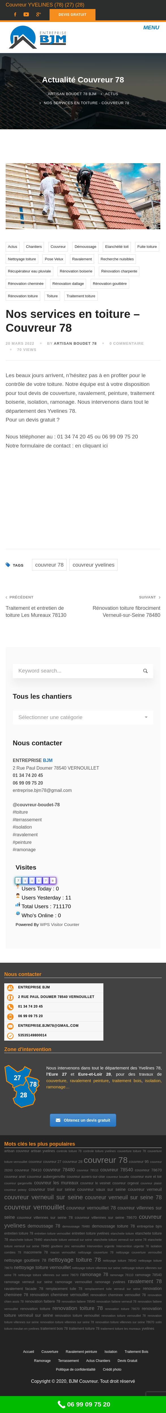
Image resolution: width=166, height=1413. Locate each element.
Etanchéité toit (116, 246)
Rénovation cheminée (26, 283)
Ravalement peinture (81, 1352)
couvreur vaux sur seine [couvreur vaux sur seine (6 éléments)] (101, 1189)
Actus (111, 94)
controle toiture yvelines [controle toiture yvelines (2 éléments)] (99, 1151)
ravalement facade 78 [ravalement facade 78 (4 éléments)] (23, 1289)
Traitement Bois (136, 1352)
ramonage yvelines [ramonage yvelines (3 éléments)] (110, 1282)
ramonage (56, 1086)
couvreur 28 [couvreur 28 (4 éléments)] (72, 1161)
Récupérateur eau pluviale (29, 271)
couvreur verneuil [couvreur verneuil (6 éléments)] (145, 1189)
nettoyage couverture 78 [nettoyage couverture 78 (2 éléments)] (95, 1252)
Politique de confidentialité (75, 1369)
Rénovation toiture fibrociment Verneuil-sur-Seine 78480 (124, 606)
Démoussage (85, 246)
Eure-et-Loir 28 (94, 1074)
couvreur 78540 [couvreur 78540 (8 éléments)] (116, 1169)
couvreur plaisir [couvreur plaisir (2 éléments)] (151, 1183)
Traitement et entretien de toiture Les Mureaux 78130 (41, 606)
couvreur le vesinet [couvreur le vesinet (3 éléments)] (95, 1183)
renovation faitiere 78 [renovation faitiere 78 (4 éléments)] (42, 1301)
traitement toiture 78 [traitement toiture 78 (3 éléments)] (84, 1329)
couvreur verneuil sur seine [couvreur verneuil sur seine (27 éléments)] (43, 1197)
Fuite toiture (147, 246)
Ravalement (82, 259)
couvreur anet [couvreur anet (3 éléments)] (14, 1177)
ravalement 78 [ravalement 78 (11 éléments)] (145, 1281)
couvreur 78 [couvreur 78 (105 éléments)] (105, 1160)
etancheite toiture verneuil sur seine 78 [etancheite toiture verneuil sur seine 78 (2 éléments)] (119, 1239)
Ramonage (42, 1361)
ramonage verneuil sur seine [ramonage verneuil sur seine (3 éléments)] (28, 1282)
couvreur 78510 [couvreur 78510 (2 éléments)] (87, 1170)
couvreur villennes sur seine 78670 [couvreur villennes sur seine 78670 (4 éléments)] (106, 1217)
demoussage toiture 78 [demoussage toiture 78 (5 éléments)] (113, 1226)
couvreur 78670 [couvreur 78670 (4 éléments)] (148, 1170)
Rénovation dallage (68, 283)
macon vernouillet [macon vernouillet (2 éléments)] (62, 1252)
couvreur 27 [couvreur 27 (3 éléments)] (52, 1162)
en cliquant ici (91, 446)
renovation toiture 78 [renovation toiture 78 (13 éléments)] (77, 1308)
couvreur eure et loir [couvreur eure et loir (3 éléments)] (146, 1177)
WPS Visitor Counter (59, 924)
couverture (56, 1080)
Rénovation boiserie (76, 271)
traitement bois (126, 1080)
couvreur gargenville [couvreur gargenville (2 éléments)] (18, 1183)
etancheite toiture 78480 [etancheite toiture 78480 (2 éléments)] (25, 1239)
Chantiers (34, 246)
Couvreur (58, 246)
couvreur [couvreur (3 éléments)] (35, 1162)
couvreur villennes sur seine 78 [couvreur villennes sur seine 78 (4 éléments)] (45, 1217)
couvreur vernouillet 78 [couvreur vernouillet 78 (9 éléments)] (91, 1208)
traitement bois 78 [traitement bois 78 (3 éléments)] (54, 1329)
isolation (153, 1080)
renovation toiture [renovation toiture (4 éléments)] (35, 1309)
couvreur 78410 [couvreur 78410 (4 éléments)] (27, 1170)
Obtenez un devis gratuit (83, 1120)
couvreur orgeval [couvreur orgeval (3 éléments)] (125, 1183)
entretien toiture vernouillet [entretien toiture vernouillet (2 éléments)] (53, 1233)
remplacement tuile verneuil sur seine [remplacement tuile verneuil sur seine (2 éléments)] (112, 1288)
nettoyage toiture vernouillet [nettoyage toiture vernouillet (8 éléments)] (42, 1267)
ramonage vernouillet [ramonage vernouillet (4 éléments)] (73, 1282)
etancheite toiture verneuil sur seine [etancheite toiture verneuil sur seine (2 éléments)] (68, 1239)
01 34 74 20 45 (75, 437)
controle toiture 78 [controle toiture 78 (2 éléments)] (69, 1151)
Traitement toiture (81, 296)
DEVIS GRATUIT (72, 15)
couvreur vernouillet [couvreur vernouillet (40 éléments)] (34, 1207)
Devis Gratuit (127, 1361)
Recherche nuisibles (117, 259)
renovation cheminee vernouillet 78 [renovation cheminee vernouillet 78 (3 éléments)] (118, 1295)
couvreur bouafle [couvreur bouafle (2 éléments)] (117, 1176)
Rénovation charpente (119, 271)
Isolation (111, 1352)
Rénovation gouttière (110, 283)
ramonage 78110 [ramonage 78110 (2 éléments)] (121, 1275)
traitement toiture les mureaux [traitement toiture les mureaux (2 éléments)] (121, 1328)
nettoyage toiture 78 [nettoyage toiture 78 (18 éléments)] (74, 1260)
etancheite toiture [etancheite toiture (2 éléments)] (122, 1233)
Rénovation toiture (23, 296)
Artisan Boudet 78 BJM (72, 94)
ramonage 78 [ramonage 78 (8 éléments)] (94, 1274)
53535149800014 (32, 1035)
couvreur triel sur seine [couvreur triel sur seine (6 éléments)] (52, 1189)
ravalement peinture (89, 1080)
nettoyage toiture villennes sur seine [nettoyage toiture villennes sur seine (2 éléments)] (96, 1268)
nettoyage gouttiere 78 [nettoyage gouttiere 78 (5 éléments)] (25, 1260)
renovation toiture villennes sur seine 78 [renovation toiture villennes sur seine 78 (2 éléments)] (67, 1322)
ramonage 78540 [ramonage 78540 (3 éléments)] (148, 1275)
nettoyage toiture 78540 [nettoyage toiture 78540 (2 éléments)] (119, 1260)
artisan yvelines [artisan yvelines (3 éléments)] (43, 1151)
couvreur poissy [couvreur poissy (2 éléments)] (15, 1189)
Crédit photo (112, 1369)
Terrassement (68, 1361)
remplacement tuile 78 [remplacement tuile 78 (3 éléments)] (64, 1289)
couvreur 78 (49, 565)
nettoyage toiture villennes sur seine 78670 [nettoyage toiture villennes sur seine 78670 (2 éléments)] (48, 1275)
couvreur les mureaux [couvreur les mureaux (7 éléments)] (56, 1182)
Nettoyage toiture (22, 259)
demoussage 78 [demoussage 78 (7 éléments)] (43, 1226)
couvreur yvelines (93, 565)
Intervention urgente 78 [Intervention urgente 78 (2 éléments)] (132, 1246)
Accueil (28, 1352)
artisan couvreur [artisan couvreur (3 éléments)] (16, 1151)
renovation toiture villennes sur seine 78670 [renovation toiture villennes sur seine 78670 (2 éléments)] (124, 1322)
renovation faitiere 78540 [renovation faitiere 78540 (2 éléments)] (78, 1301)
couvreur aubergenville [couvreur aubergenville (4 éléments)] (46, 1176)
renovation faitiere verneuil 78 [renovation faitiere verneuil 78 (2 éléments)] (116, 1301)
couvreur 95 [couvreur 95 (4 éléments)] (139, 1161)
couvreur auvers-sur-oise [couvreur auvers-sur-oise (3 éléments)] (86, 1177)
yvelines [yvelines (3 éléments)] (148, 1329)
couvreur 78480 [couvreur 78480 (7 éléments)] (59, 1169)
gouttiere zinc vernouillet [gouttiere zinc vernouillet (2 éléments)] (68, 1246)
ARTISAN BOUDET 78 (75, 343)
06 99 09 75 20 (120, 437)
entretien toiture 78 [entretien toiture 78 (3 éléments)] (18, 1233)
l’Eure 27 (56, 1074)
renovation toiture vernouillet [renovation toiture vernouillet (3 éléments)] (77, 1316)
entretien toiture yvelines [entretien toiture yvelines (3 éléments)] (90, 1233)
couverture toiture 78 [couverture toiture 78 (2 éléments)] (131, 1151)
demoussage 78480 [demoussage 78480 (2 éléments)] (76, 1226)
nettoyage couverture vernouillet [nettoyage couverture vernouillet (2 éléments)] (139, 1252)
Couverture (49, 1352)
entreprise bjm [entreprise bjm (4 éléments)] (149, 1226)
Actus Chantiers (98, 1361)
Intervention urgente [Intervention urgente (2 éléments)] (100, 1246)
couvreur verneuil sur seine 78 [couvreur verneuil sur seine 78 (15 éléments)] (123, 1197)
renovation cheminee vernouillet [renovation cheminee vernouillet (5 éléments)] (59, 1294)
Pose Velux (54, 259)
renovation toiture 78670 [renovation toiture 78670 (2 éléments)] (122, 1309)
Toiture (52, 296)
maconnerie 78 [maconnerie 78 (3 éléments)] (36, 1252)
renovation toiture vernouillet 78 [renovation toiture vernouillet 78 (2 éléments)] (123, 1315)
